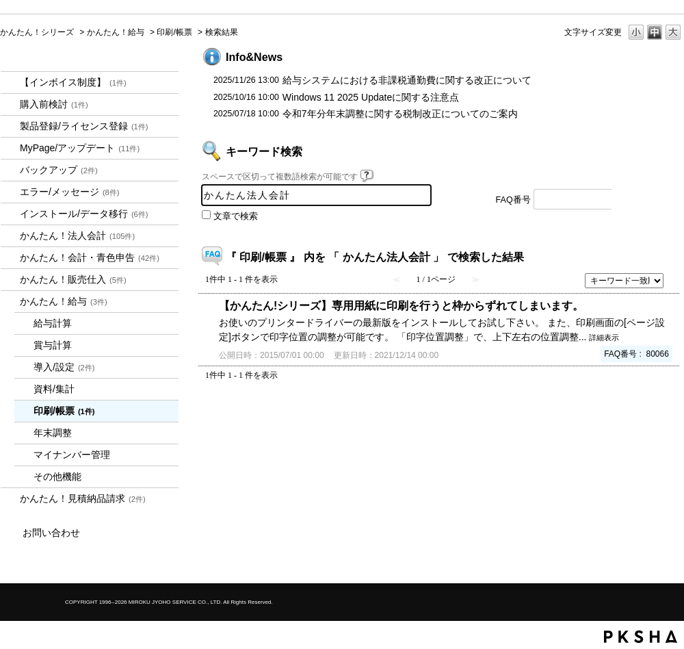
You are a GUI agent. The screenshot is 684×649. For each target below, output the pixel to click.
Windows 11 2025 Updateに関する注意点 (370, 97)
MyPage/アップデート (80, 147)
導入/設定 (64, 366)
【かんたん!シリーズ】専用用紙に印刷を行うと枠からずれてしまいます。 (401, 305)
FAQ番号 (513, 200)
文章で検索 (235, 216)
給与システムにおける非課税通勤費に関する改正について (406, 80)
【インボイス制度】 (73, 82)
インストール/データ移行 (84, 213)
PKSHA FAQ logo (640, 637)
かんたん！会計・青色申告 (89, 257)
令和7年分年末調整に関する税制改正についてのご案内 (400, 113)
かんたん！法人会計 (77, 235)
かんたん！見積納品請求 (83, 498)
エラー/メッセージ (70, 191)
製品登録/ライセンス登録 (84, 125)
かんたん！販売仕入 (73, 279)
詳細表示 (604, 337)
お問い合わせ (51, 532)
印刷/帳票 (174, 32)
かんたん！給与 (115, 32)
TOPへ (650, 413)
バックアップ (59, 169)
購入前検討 (54, 104)
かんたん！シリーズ (37, 32)
